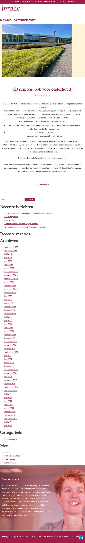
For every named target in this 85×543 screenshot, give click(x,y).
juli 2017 (7, 422)
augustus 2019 (10, 391)
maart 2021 (9, 363)
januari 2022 (9, 338)
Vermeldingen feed (12, 456)
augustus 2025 (10, 251)
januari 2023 (9, 310)
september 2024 (11, 279)
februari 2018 (9, 415)
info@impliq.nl (52, 537)
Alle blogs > (42, 184)
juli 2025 (8, 254)
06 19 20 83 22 (37, 537)
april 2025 (8, 265)
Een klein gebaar (11, 217)
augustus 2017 (10, 419)
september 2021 (11, 352)
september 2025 (11, 247)
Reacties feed (10, 459)
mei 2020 (8, 377)
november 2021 (10, 345)
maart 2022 (9, 331)
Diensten (26, 2)
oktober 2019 (9, 384)
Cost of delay (9, 220)
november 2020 (11, 373)
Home (16, 2)
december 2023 (11, 289)
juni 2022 (8, 321)
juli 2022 (8, 317)
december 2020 (11, 370)
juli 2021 (7, 356)
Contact (71, 2)
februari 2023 (10, 307)
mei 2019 (8, 401)
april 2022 (8, 328)
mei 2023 (8, 300)
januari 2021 (9, 366)
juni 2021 (8, 359)
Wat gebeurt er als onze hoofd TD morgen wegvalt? (25, 227)
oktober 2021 (9, 349)
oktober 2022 (10, 314)
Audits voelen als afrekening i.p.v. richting (21, 224)
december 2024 (11, 272)
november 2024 (11, 275)
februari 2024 (10, 286)
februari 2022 (10, 335)
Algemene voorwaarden (69, 537)
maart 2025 (9, 268)
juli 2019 (7, 394)
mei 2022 (8, 324)
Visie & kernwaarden (45, 2)
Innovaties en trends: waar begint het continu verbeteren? (28, 213)
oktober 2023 (10, 293)
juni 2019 (8, 398)
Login (6, 452)
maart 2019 (9, 408)
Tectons (60, 111)
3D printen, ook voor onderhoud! (43, 89)
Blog (62, 2)
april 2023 (8, 303)
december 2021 (10, 342)
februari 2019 (9, 412)
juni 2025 (8, 258)
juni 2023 (8, 296)
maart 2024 (9, 282)
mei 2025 (8, 261)
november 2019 (10, 380)
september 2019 (11, 387)
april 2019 (8, 405)
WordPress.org (10, 463)
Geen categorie (10, 439)
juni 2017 (8, 426)
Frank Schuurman (45, 111)
